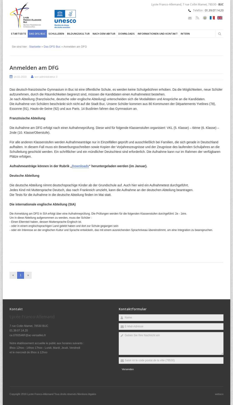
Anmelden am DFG (34, 67)
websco (219, 394)
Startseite (18, 33)
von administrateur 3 (46, 76)
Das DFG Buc (37, 33)
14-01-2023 (20, 76)
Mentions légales (86, 394)
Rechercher (219, 34)
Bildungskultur (78, 33)
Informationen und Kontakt (158, 33)
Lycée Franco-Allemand (40, 394)
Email (189, 17)
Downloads (126, 33)
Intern (185, 33)
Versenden (128, 369)
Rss (197, 17)
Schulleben (56, 33)
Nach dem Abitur (104, 33)
